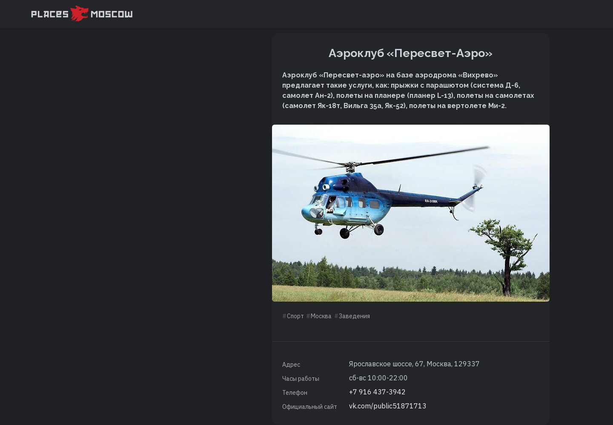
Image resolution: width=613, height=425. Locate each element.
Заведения (354, 316)
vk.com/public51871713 (388, 406)
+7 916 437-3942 (377, 392)
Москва (321, 316)
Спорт (295, 316)
